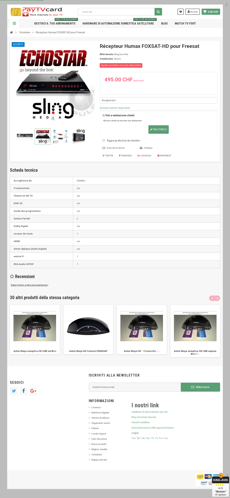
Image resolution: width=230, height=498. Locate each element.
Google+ (144, 155)
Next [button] (217, 298)
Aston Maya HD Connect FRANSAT (88, 351)
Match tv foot (185, 23)
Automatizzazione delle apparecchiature (153, 427)
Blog (164, 23)
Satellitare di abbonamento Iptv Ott (149, 412)
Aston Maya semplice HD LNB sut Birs (34, 351)
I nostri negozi (98, 433)
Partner (95, 428)
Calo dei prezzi (99, 439)
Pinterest (164, 155)
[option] (35, 329)
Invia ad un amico (116, 148)
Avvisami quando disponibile (115, 108)
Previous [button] (212, 298)
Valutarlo (158, 129)
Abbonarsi (200, 387)
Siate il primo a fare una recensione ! (29, 285)
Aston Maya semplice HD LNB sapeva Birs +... (195, 352)
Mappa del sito (99, 459)
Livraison (96, 407)
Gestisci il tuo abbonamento (56, 22)
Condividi (125, 155)
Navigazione (14, 23)
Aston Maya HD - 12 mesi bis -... (142, 351)
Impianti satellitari (141, 422)
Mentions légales (100, 412)
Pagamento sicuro (100, 423)
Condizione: (107, 58)
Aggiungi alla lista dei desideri (123, 140)
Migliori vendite (99, 449)
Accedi (193, 11)
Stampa (148, 148)
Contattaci (96, 454)
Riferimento (106, 54)
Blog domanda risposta (144, 417)
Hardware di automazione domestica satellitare (119, 22)
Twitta (107, 155)
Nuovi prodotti (98, 444)
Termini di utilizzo (100, 417)
